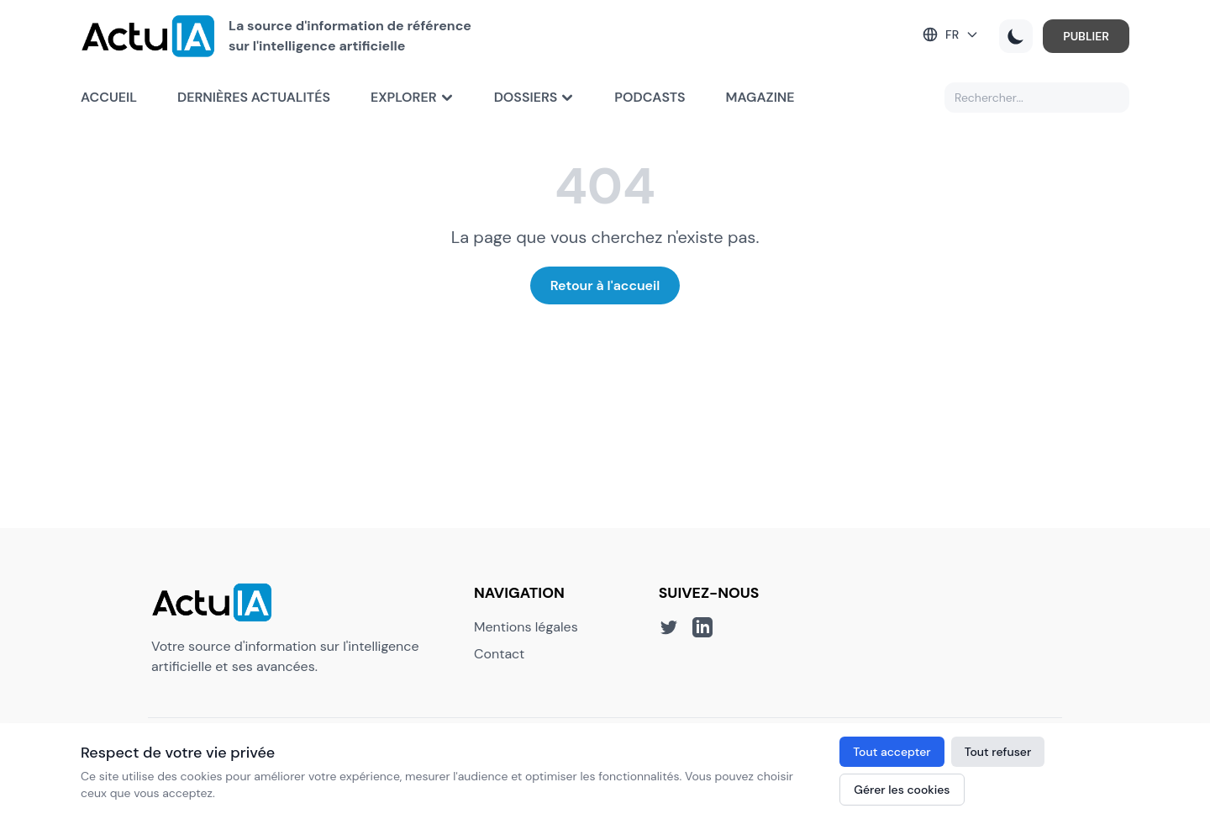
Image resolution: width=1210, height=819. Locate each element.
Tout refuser (998, 751)
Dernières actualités (253, 97)
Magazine (760, 97)
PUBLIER (1086, 36)
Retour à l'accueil (605, 285)
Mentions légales (526, 627)
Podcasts (649, 97)
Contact (499, 654)
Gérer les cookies (902, 789)
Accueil (109, 97)
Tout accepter (891, 751)
